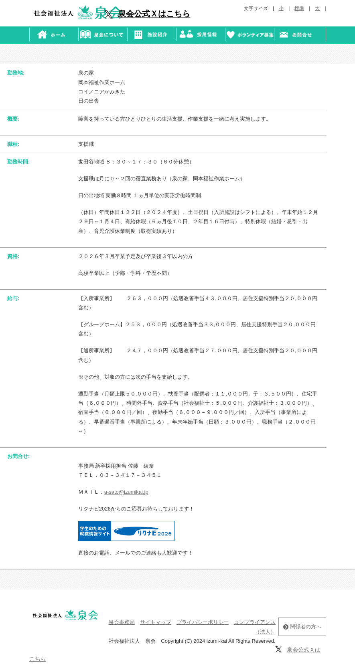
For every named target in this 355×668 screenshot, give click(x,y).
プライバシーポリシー (202, 622)
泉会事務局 (122, 622)
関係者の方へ (302, 627)
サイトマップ (155, 622)
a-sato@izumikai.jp (126, 492)
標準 (299, 8)
